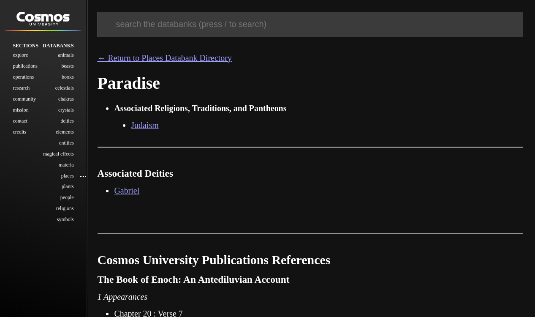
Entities (66, 143)
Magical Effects (58, 154)
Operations (23, 78)
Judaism (144, 125)
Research (21, 89)
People (67, 198)
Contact (20, 121)
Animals (65, 56)
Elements (64, 132)
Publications (25, 67)
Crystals (66, 111)
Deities (66, 121)
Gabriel (126, 190)
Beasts (67, 67)
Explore (20, 56)
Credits (19, 132)
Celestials (64, 89)
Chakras (66, 100)
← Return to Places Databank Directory (165, 58)
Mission (20, 111)
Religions (65, 209)
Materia (66, 165)
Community (24, 100)
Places (67, 176)
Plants (68, 187)
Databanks (58, 46)
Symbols (65, 220)
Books (68, 78)
